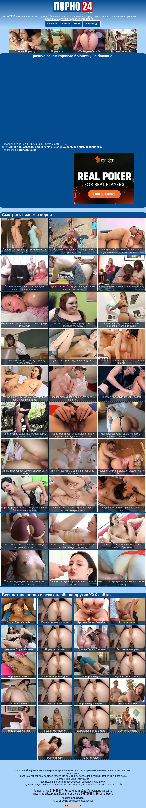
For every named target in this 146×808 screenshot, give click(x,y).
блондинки (95, 146)
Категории (52, 24)
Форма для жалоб (73, 798)
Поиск (77, 24)
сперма (61, 146)
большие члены (45, 146)
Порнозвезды (91, 24)
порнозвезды (25, 146)
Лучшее (66, 24)
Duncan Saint (27, 149)
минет (12, 146)
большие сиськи (77, 146)
